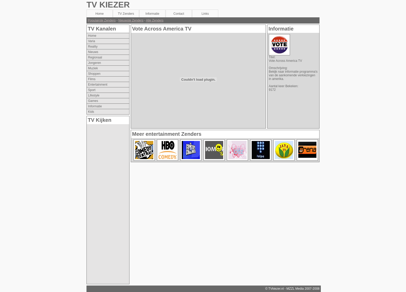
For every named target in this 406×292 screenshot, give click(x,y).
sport (92, 90)
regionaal (95, 57)
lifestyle (93, 95)
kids (91, 112)
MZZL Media (295, 288)
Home (92, 36)
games (93, 101)
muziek (93, 68)
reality (93, 46)
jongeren (94, 63)
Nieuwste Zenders (130, 20)
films (92, 79)
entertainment (97, 84)
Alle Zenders (154, 20)
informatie (95, 106)
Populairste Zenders (101, 20)
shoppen (94, 74)
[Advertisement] (107, 201)
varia (91, 41)
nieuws (93, 52)
